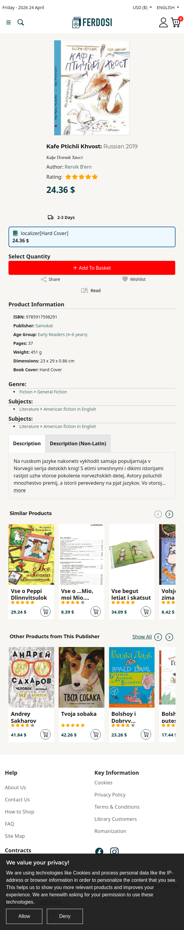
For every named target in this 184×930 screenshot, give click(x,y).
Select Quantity (29, 256)
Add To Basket (92, 268)
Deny (65, 916)
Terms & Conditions (117, 807)
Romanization (110, 831)
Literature (29, 409)
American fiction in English (70, 409)
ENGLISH (166, 7)
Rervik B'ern (78, 166)
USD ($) (141, 7)
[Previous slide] (158, 513)
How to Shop (19, 811)
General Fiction (52, 392)
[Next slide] (169, 513)
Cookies (103, 782)
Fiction (25, 392)
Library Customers (115, 819)
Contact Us (17, 799)
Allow (24, 916)
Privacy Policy (110, 794)
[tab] (26, 443)
